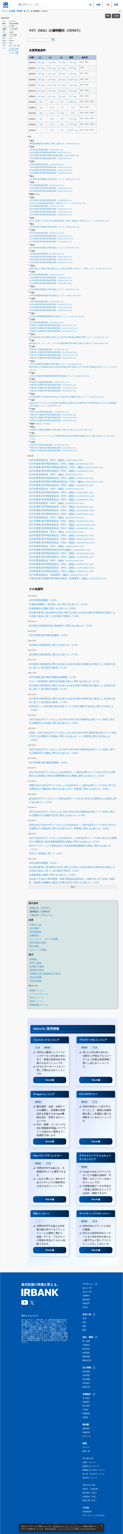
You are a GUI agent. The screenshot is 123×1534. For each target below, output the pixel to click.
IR (90, 5)
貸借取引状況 (37, 970)
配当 (4, 38)
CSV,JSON (13, 53)
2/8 (60, 74)
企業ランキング (88, 1462)
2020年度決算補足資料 (47, 254)
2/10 (62, 113)
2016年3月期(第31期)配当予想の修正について (56, 364)
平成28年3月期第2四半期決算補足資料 (53, 388)
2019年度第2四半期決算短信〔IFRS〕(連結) (62, 553)
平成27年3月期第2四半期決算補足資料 (53, 417)
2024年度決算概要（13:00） (43, 863)
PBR (4, 32)
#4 (82, 73)
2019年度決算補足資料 (47, 275)
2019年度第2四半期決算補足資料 (51, 280)
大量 (14, 46)
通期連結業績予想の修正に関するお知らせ (55, 143)
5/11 (73, 107)
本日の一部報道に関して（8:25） (46, 853)
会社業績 (34, 928)
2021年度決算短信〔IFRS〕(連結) (57, 517)
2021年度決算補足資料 (47, 233)
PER (4, 26)
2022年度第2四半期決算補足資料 (51, 212)
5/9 (71, 68)
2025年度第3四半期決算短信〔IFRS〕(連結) (62, 463)
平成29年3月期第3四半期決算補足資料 (53, 352)
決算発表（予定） (89, 1497)
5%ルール (86, 1436)
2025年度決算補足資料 (46, 150)
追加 (116, 16)
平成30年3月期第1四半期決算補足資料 (53, 331)
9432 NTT (5, 18)
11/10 (50, 85)
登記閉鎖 (86, 1379)
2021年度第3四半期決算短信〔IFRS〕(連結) (62, 521)
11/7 (50, 68)
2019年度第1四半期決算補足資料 (51, 283)
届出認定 (86, 1349)
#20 (82, 112)
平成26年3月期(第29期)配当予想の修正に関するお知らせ (61, 430)
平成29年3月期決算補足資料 (49, 349)
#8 (86, 79)
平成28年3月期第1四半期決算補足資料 (53, 391)
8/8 (39, 79)
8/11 (39, 91)
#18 (82, 107)
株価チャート (37, 990)
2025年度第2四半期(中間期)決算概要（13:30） (53, 677)
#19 (87, 107)
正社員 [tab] (37, 1048)
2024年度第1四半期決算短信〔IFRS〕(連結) (62, 485)
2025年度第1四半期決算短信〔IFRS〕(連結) (62, 471)
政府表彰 (86, 1353)
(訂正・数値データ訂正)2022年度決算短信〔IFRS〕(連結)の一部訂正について (69, 221)
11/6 (50, 91)
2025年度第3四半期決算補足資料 (51, 152)
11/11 (52, 113)
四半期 (11, 50)
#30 (82, 130)
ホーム (5, 11)
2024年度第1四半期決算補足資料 (51, 173)
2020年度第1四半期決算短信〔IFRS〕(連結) (62, 542)
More (73, 887)
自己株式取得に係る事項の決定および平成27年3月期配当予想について (67, 397)
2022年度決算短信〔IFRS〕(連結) (57, 503)
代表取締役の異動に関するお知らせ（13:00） (53, 608)
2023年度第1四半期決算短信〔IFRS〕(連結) (62, 499)
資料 (4, 45)
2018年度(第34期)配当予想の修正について (54, 289)
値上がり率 (87, 1288)
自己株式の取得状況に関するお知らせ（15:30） (54, 645)
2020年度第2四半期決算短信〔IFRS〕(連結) (62, 539)
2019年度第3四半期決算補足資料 (51, 277)
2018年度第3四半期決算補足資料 (51, 304)
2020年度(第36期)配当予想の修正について (54, 248)
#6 (73, 79)
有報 (98, 5)
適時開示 (86, 1428)
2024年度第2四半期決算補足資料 (51, 170)
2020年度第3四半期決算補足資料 (51, 257)
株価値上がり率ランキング (93, 1470)
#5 (86, 73)
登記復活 (86, 1383)
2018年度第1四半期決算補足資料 (51, 310)
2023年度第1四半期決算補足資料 (51, 200)
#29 (73, 129)
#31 (87, 130)
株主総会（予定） (89, 1493)
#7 (82, 79)
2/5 (60, 62)
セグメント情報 (38, 950)
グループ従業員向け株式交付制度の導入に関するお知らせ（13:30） (65, 681)
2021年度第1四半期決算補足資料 (51, 241)
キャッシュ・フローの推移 (44, 939)
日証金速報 (35, 981)
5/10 (71, 74)
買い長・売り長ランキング (93, 1474)
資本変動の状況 (38, 942)
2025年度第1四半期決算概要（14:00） (49, 762)
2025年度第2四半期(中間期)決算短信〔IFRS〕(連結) (66, 467)
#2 (86, 62)
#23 (82, 118)
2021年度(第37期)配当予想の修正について (54, 227)
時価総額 (86, 1413)
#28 (92, 124)
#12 (87, 90)
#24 (87, 118)
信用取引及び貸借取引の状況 (45, 973)
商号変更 (86, 1372)
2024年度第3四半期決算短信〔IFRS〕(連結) (62, 478)
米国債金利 (87, 1512)
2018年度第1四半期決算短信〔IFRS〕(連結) (62, 571)
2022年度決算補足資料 (47, 206)
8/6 (39, 62)
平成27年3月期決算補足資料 (49, 412)
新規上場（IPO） (89, 1500)
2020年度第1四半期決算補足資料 (51, 262)
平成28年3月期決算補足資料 (49, 382)
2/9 (60, 79)
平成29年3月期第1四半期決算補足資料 (53, 358)
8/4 (41, 107)
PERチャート (36, 997)
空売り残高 (35, 963)
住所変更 (86, 1375)
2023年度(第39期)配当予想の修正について (55, 179)
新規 (84, 1326)
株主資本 (86, 1406)
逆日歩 (85, 1307)
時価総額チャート (39, 1005)
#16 (87, 101)
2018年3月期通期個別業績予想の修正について (57, 316)
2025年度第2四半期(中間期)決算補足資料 (54, 155)
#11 (82, 90)
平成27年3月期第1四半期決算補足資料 (53, 420)
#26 (82, 124)
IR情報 (33, 959)
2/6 (60, 96)
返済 (84, 1322)
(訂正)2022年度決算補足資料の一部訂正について (58, 203)
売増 (84, 1318)
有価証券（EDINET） (41, 908)
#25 (92, 118)
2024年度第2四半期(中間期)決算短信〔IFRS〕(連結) (66, 481)
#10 (87, 84)
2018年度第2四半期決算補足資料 (51, 307)
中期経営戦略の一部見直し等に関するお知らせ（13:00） (59, 604)
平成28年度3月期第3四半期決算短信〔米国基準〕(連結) (68, 578)
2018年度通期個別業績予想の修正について (55, 295)
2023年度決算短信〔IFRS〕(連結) (57, 488)
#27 (87, 124)
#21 (87, 112)
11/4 (50, 62)
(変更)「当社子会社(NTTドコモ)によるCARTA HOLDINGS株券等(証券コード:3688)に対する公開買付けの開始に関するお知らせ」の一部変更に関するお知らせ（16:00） (73, 736)
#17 (92, 101)
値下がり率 (87, 1292)
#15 (82, 101)
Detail (49, 1080)
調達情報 (86, 1357)
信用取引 (86, 1296)
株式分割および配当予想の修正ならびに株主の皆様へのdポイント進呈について (70, 268)
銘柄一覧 (86, 1451)
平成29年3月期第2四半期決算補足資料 (54, 355)
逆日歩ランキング (89, 1478)
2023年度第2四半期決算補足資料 (51, 191)
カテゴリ (86, 1447)
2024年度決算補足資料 (46, 164)
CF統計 (85, 1410)
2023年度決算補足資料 (47, 185)
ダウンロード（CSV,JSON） (94, 1515)
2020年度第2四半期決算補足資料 (51, 259)
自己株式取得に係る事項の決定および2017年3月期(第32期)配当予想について (69, 337)
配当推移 (34, 946)
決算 (116, 5)
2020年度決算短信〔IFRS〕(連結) (57, 531)
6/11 (46, 424)
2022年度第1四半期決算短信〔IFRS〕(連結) (62, 514)
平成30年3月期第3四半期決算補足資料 (53, 325)
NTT (28, 11)
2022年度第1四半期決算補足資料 (51, 215)
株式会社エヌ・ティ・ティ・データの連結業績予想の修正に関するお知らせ (69, 343)
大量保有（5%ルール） (42, 915)
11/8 (50, 79)
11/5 (50, 96)
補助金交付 (87, 1360)
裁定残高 (86, 1300)
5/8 (71, 62)
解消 (84, 1330)
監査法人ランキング (90, 1466)
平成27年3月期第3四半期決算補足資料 (53, 415)
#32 (92, 130)
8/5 (41, 113)
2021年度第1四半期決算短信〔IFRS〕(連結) (62, 528)
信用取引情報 (37, 966)
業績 (16, 48)
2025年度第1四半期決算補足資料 (51, 158)
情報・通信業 (16, 11)
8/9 (39, 74)
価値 (16, 50)
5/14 (38, 424)
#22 (92, 112)
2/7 (60, 68)
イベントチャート (39, 994)
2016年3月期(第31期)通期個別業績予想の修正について (60, 376)
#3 (82, 67)
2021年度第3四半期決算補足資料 (51, 236)
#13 (82, 96)
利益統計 (86, 1402)
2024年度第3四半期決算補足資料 (51, 167)
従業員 (85, 1417)
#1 (82, 62)
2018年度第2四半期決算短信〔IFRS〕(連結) (62, 567)
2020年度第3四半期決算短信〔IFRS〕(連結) (62, 535)
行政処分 (86, 1345)
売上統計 (86, 1398)
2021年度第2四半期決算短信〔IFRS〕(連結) (62, 524)
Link (4, 48)
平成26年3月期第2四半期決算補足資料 (53, 450)
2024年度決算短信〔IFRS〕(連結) (56, 474)
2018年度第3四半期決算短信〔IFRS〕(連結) (62, 564)
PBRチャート (37, 1001)
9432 (4, 21)
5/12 (70, 79)
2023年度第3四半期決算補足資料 (51, 188)
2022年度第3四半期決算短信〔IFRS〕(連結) (62, 506)
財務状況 (34, 935)
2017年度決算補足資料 (47, 322)
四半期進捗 (35, 932)
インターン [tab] (39, 1221)
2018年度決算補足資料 (47, 302)
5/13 (71, 119)
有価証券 (86, 1432)
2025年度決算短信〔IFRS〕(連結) (56, 460)
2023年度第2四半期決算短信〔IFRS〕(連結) (62, 496)
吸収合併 (86, 1387)
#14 (87, 96)
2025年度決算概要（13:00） (43, 600)
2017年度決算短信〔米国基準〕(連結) (59, 575)
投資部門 (86, 1303)
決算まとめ (35, 924)
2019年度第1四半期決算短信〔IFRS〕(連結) (62, 557)
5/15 (71, 96)
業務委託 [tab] (47, 1048)
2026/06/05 (12, 21)
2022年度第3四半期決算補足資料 (51, 209)
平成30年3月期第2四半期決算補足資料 (54, 328)
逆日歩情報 (35, 977)
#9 (82, 84)
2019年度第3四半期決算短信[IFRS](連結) (60, 549)
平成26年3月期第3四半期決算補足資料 (53, 448)
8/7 (39, 68)
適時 (18, 46)
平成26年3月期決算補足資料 (49, 445)
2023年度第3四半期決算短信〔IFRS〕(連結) (62, 492)
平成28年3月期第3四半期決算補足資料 (53, 385)
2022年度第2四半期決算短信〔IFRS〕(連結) (62, 510)
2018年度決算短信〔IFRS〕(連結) (57, 560)
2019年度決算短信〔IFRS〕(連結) (57, 546)
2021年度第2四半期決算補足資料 (51, 239)
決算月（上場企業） (90, 1489)
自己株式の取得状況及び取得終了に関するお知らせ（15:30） (61, 625)
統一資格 (86, 1341)
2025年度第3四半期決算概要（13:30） (49, 635)
